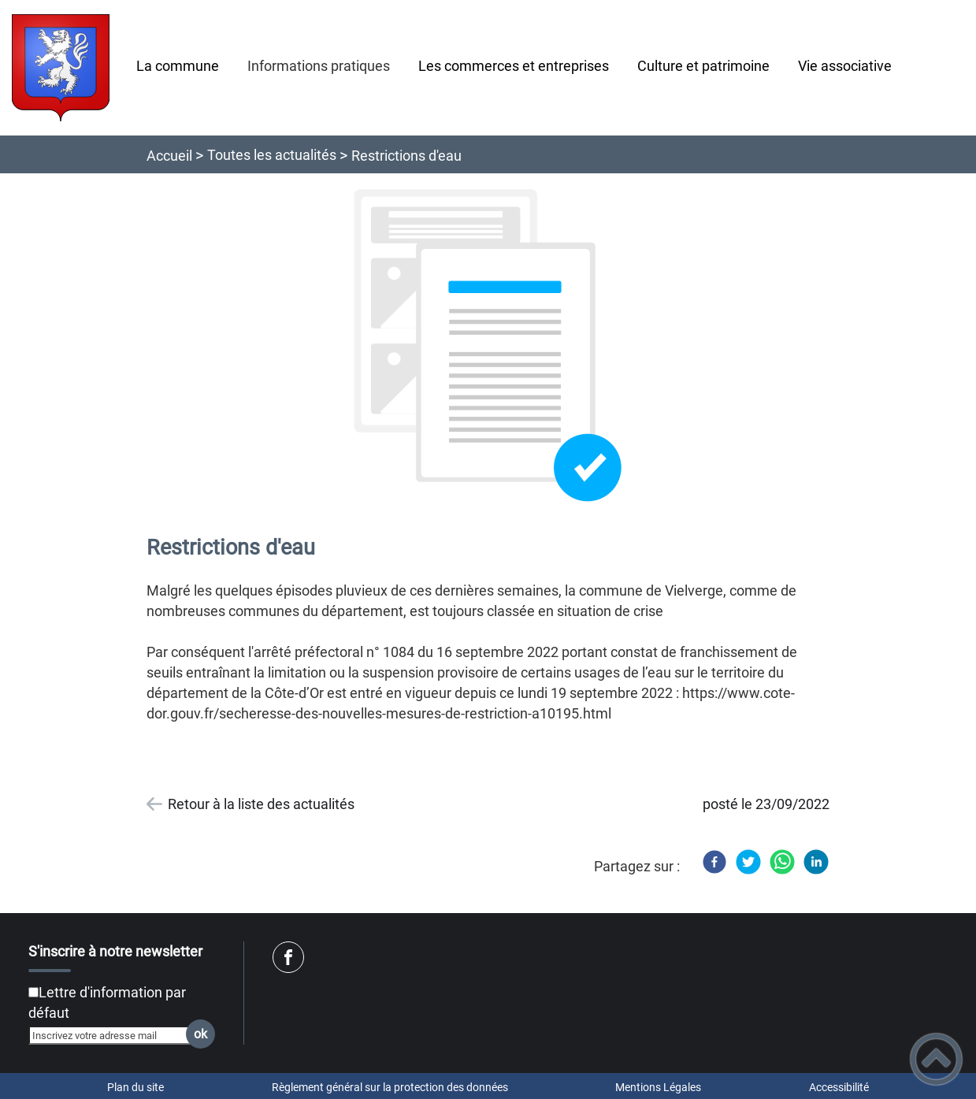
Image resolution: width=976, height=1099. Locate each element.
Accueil (169, 155)
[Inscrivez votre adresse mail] (114, 1035)
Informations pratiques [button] (318, 66)
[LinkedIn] (816, 861)
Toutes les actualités (271, 155)
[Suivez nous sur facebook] (288, 957)
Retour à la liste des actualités (261, 804)
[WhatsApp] (782, 861)
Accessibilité (839, 1087)
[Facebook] (714, 862)
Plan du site (135, 1087)
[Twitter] (748, 861)
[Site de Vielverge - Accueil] (60, 67)
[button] (936, 1059)
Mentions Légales (658, 1087)
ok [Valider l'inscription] (200, 1034)
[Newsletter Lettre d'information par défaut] (33, 992)
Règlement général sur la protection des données (390, 1087)
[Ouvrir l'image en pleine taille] (488, 346)
